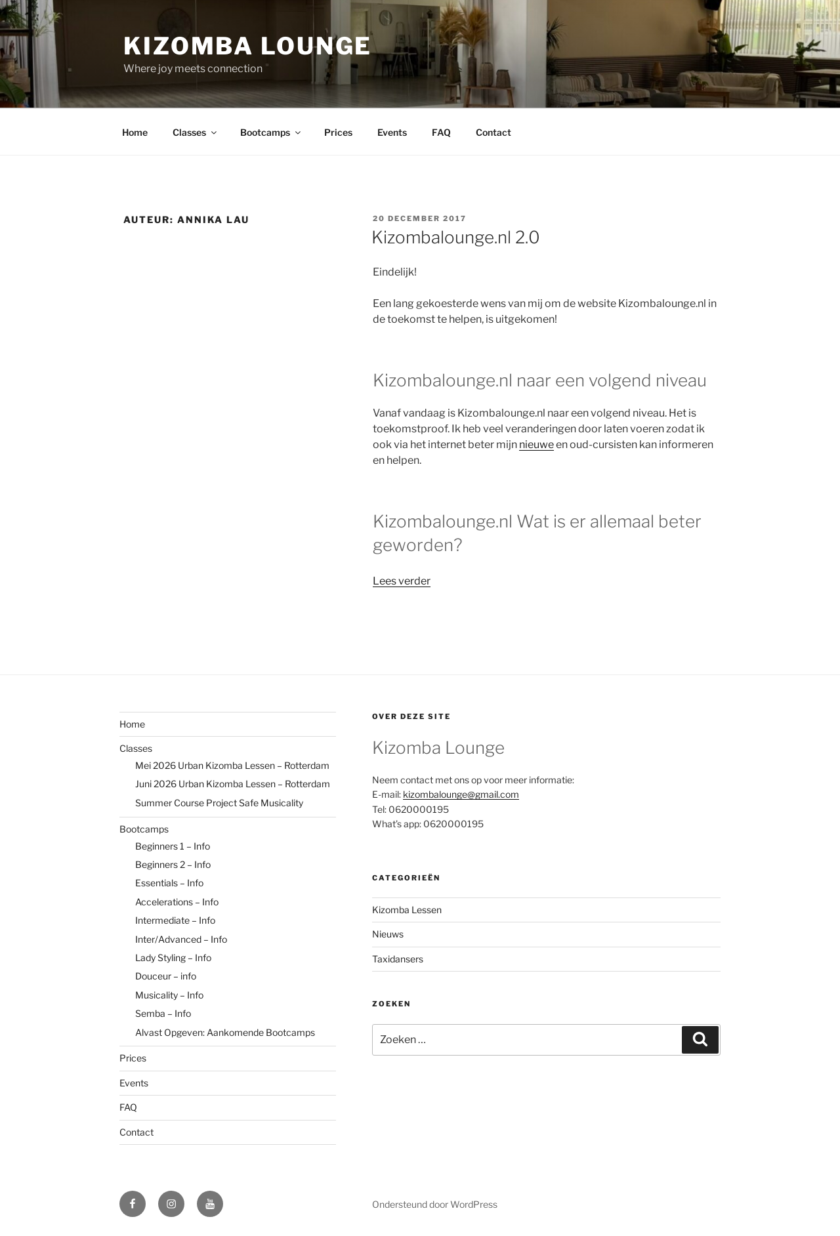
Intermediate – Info (175, 920)
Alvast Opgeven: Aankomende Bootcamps (225, 1032)
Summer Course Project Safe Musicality (219, 802)
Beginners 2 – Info (173, 864)
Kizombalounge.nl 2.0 (455, 237)
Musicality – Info (169, 994)
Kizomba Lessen (407, 909)
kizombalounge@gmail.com (461, 794)
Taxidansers (397, 958)
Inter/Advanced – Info (181, 939)
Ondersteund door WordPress (434, 1204)
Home (135, 132)
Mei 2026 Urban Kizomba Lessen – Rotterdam (232, 765)
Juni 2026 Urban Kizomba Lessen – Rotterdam (232, 783)
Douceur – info (165, 975)
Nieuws (388, 933)
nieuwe (536, 444)
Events (392, 132)
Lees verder (401, 581)
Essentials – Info (169, 882)
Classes (196, 132)
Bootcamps (271, 132)
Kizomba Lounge (247, 45)
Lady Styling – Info (173, 957)
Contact (493, 132)
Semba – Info (163, 1013)
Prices (338, 132)
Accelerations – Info (177, 901)
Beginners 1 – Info (172, 846)
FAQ (441, 132)
